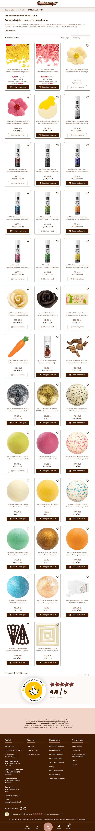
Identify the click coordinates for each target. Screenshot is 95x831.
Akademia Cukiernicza (58, 779)
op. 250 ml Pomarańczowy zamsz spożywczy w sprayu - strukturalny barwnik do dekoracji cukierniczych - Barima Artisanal (77, 218)
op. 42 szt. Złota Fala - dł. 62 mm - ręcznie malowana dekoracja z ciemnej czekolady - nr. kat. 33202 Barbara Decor (77, 362)
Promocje (30, 746)
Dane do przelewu (56, 771)
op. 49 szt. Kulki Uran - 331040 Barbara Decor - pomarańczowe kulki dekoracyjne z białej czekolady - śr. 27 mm (77, 554)
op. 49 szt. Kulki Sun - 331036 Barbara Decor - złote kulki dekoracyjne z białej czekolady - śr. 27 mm (47, 554)
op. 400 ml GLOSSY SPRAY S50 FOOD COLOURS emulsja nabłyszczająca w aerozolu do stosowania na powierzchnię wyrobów (47, 362)
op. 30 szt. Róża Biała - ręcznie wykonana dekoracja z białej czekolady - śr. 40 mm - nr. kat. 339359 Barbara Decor (18, 314)
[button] (59, 827)
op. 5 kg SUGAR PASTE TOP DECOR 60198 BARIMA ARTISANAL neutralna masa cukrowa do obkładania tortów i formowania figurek (77, 602)
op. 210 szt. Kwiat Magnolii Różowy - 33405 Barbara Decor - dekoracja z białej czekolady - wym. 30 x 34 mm (17, 122)
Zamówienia (76, 750)
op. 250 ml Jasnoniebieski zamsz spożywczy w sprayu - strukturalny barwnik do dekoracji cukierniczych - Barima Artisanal (17, 218)
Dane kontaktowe (55, 758)
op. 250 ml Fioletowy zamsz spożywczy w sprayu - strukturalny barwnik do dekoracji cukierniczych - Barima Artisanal (77, 170)
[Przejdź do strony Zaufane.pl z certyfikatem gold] (33, 690)
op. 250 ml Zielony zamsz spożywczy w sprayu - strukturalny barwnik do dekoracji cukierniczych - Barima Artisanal (47, 266)
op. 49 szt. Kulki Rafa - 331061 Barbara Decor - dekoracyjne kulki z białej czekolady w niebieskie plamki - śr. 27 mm (77, 506)
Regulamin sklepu (56, 750)
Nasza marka (54, 775)
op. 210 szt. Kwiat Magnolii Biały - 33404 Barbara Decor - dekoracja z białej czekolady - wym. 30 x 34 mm (77, 71)
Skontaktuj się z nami (57, 762)
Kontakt (8, 740)
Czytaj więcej (10, 30)
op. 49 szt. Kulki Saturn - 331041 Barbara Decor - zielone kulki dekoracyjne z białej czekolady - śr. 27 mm (17, 554)
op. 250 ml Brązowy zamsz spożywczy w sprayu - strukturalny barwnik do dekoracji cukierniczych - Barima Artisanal (17, 170)
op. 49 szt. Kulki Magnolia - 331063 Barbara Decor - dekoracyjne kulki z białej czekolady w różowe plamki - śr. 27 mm (77, 458)
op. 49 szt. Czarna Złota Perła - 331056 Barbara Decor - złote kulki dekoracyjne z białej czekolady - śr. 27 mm (47, 410)
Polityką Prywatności (45, 724)
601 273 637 (15, 781)
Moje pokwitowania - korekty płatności (79, 755)
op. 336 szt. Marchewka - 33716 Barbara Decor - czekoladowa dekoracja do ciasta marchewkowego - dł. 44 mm (18, 362)
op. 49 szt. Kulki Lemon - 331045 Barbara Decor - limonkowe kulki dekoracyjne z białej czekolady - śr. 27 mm (17, 458)
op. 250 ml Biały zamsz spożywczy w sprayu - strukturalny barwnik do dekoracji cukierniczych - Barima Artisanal (77, 122)
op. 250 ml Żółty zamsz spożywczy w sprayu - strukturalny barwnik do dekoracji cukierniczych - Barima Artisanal (77, 266)
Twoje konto (77, 740)
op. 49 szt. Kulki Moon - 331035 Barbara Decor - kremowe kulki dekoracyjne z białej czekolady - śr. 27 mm (17, 506)
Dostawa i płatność (56, 754)
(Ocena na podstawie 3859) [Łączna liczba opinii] (54, 814)
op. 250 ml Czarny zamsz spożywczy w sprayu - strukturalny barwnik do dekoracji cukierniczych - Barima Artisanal (47, 170)
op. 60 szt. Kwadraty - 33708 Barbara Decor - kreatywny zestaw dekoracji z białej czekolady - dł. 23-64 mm (47, 650)
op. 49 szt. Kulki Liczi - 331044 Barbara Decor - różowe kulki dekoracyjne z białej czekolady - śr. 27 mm (47, 458)
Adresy (74, 761)
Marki (22, 10)
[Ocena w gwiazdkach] (62, 684)
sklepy (51, 766)
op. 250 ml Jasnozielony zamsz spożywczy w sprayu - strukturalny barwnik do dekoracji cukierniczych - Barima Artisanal (47, 218)
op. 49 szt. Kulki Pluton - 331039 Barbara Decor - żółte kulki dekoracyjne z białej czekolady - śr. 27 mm (47, 506)
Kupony (74, 765)
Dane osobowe (77, 746)
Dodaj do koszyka (18, 87)
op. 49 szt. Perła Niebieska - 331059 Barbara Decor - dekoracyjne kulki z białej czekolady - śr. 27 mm (18, 602)
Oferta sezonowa (33, 754)
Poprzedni (78, 674)
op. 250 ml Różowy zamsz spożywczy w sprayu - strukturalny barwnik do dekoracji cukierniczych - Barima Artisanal (17, 266)
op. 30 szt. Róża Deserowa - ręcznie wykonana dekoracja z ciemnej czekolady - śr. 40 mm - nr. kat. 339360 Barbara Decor (47, 314)
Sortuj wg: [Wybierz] (81, 37)
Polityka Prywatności (57, 746)
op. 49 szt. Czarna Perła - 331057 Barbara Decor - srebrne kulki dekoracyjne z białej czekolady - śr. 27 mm (17, 410)
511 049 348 (15, 772)
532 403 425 (16, 789)
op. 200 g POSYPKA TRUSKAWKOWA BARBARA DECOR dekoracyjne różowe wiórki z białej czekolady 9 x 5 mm (47, 71)
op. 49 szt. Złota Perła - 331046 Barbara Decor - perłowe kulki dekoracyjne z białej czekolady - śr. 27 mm (47, 602)
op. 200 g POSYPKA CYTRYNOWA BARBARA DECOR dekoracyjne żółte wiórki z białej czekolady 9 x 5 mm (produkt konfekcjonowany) (17, 71)
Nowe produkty (32, 750)
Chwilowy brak (77, 87)
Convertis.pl (81, 820)
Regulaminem (31, 724)
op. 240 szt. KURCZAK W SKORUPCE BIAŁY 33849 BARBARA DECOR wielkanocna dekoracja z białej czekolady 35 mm (47, 122)
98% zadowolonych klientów (21, 814)
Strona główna (11, 10)
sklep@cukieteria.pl (13, 802)
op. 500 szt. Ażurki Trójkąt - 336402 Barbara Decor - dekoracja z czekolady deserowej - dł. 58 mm (17, 650)
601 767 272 (15, 763)
